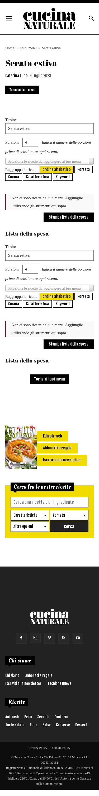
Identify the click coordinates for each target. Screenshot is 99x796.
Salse (47, 725)
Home (9, 48)
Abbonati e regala (38, 675)
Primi (28, 717)
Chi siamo (12, 675)
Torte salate (15, 725)
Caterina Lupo (16, 75)
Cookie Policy (61, 748)
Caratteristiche (25, 515)
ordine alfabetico (57, 169)
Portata (83, 169)
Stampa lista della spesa (68, 217)
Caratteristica (37, 176)
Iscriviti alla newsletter (23, 683)
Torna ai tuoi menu (22, 90)
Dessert (81, 725)
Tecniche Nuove (59, 683)
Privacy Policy (38, 748)
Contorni (61, 717)
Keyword (63, 176)
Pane (33, 725)
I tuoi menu (28, 48)
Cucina (13, 176)
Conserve (63, 725)
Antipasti (12, 717)
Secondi (43, 717)
